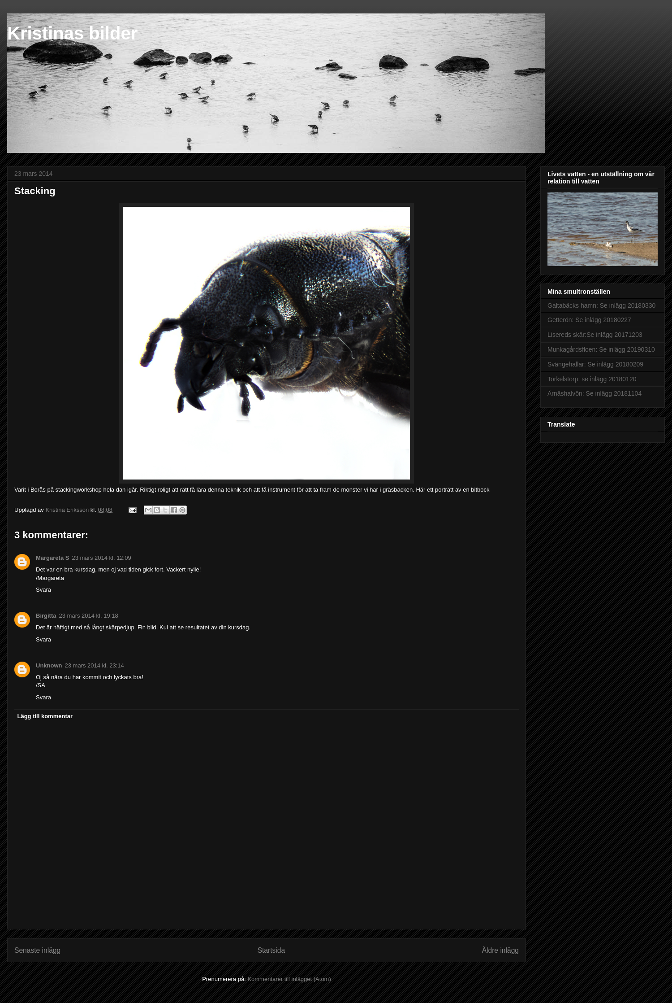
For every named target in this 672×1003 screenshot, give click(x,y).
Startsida (271, 950)
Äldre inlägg (500, 950)
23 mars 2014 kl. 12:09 (101, 557)
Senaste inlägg (37, 950)
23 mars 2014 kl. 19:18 (88, 615)
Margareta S (52, 557)
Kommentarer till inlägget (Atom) (289, 979)
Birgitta (46, 615)
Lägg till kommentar (45, 716)
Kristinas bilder (72, 33)
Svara (43, 589)
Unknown (49, 665)
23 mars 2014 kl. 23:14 (94, 665)
